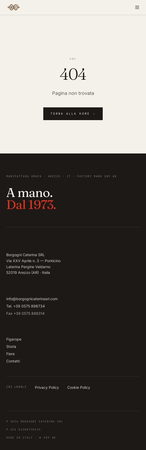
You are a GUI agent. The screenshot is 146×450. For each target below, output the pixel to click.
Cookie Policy (78, 387)
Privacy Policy (47, 387)
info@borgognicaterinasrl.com (32, 299)
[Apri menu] (107, 7)
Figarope (13, 339)
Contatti (13, 361)
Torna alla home (73, 114)
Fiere (10, 354)
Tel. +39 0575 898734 (25, 306)
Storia (11, 346)
